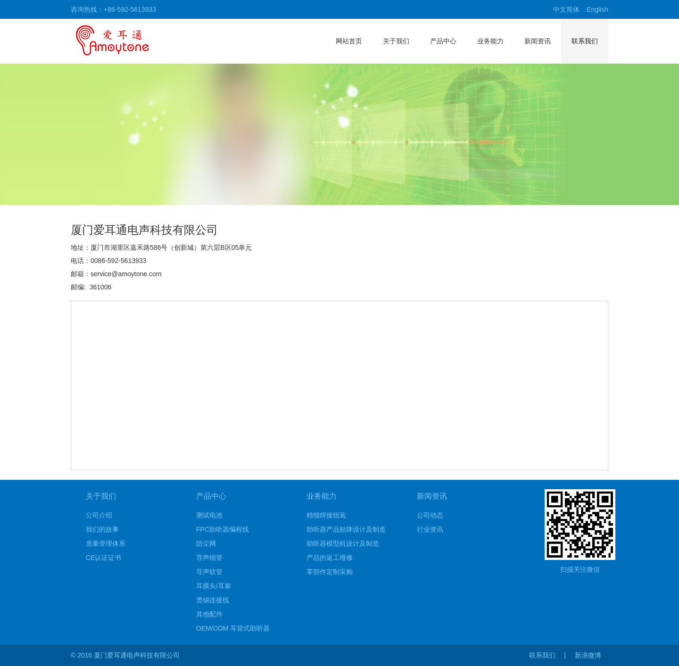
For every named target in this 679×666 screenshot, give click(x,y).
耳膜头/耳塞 (213, 586)
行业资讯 (430, 529)
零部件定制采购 (329, 572)
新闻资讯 (537, 41)
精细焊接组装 (326, 515)
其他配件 (209, 614)
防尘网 (206, 543)
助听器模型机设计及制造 (342, 543)
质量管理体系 (105, 543)
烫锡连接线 (212, 600)
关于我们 (396, 41)
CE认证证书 (103, 557)
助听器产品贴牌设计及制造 (346, 529)
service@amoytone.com (126, 274)
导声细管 (209, 557)
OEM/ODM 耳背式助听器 (233, 628)
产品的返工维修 (329, 557)
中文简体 (566, 9)
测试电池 (209, 515)
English (597, 9)
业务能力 (490, 41)
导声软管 (209, 572)
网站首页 (349, 41)
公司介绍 (99, 515)
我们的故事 (102, 529)
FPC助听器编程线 (222, 529)
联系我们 (584, 41)
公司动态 (430, 515)
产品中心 (443, 41)
